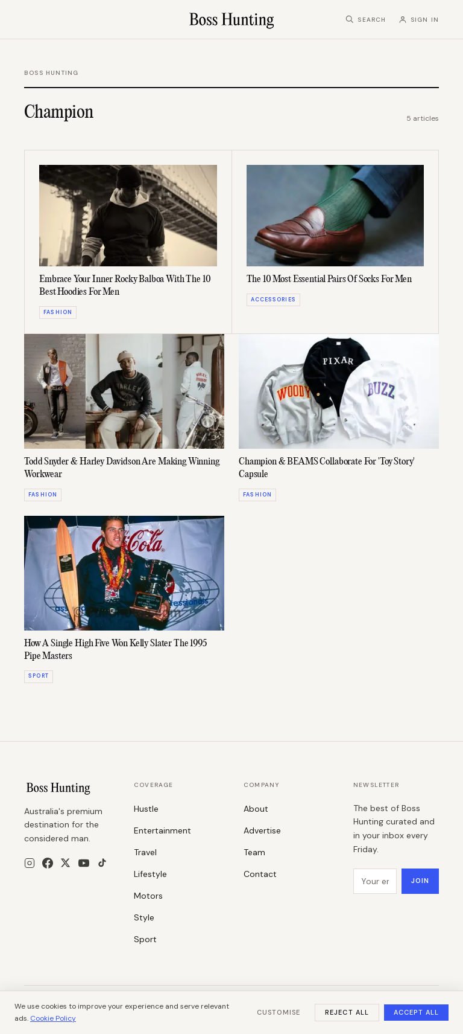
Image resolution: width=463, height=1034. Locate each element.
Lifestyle (150, 874)
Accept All (416, 1012)
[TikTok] (102, 863)
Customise (278, 1012)
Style (144, 917)
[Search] (365, 19)
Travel (145, 852)
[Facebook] (47, 863)
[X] (65, 863)
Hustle (146, 808)
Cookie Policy (53, 1018)
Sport (145, 939)
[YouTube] (84, 863)
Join (420, 880)
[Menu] (30, 20)
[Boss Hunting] (231, 19)
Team (254, 852)
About (256, 808)
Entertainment (162, 830)
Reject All (347, 1012)
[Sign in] (418, 19)
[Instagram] (29, 863)
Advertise (262, 830)
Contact (260, 874)
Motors (148, 895)
